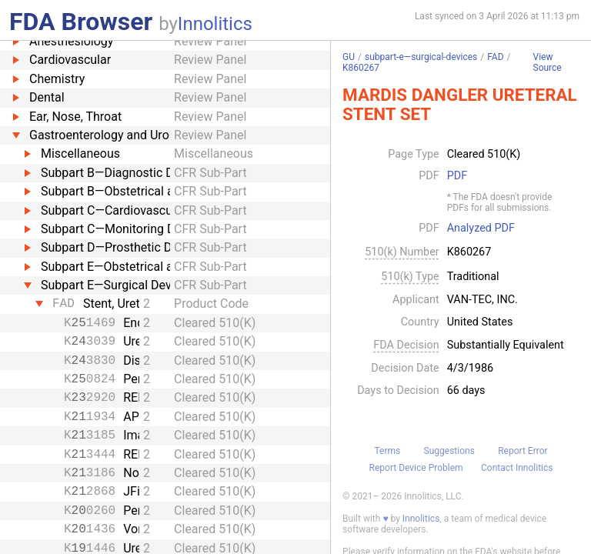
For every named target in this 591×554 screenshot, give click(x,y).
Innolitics (215, 24)
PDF (457, 176)
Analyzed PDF (481, 228)
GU (348, 57)
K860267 (360, 67)
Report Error (522, 451)
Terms (387, 451)
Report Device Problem (416, 467)
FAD (495, 57)
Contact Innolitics (517, 467)
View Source (547, 62)
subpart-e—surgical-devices (421, 57)
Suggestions (449, 451)
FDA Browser (80, 21)
